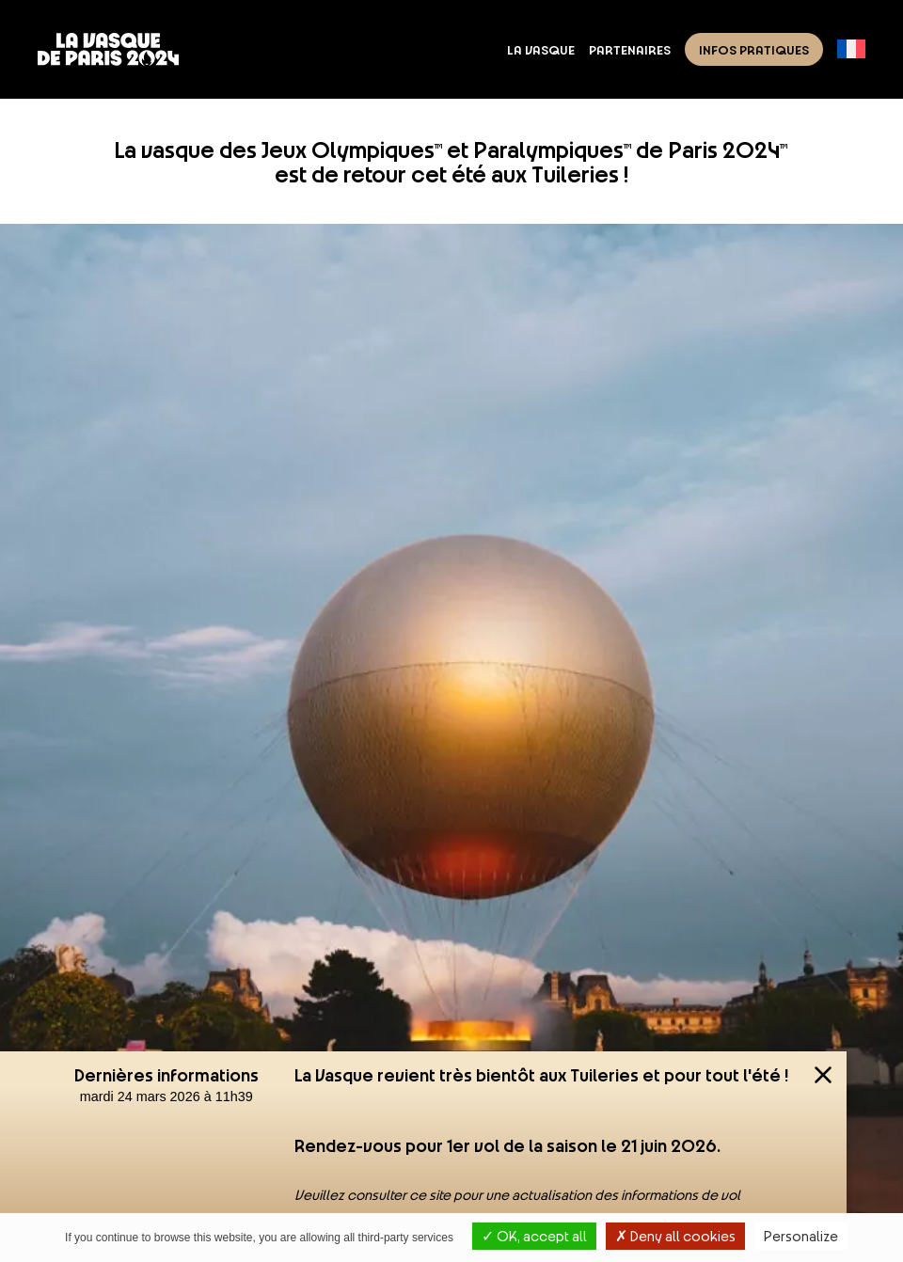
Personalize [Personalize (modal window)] (801, 1235)
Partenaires (630, 48)
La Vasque (541, 48)
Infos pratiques (754, 48)
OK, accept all (534, 1235)
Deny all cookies (675, 1235)
